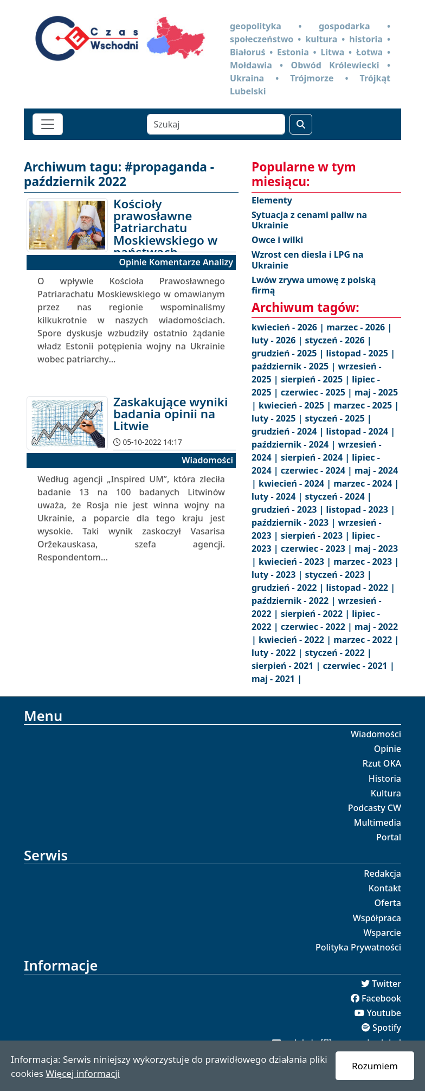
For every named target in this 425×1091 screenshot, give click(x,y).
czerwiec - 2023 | (318, 548)
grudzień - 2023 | (289, 509)
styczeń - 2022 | (338, 653)
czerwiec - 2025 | (318, 392)
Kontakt (385, 888)
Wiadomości (376, 734)
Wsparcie (382, 933)
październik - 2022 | (295, 601)
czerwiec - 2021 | (359, 666)
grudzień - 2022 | (289, 588)
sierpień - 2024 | (316, 457)
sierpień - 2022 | (316, 614)
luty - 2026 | (278, 340)
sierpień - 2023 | (316, 535)
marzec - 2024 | (366, 483)
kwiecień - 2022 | (296, 640)
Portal (388, 837)
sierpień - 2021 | (287, 666)
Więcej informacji (83, 1073)
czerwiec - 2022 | (318, 627)
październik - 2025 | (295, 366)
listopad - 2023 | (360, 509)
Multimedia (377, 822)
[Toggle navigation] (48, 124)
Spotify (386, 1027)
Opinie (387, 749)
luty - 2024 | (278, 496)
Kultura (386, 793)
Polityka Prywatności (358, 947)
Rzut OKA (382, 763)
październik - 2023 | (295, 522)
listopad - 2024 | (360, 431)
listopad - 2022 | (360, 588)
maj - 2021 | (277, 679)
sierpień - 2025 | (316, 379)
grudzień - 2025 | (289, 353)
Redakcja (382, 873)
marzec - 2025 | (366, 405)
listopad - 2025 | (360, 353)
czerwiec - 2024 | (318, 470)
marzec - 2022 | (366, 640)
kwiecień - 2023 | (296, 561)
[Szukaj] (216, 124)
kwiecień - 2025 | (296, 405)
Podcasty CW (374, 808)
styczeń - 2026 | (338, 340)
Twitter (386, 984)
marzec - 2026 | (359, 327)
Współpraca (377, 918)
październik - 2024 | (295, 444)
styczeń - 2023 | (338, 574)
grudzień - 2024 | (289, 431)
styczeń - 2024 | (338, 496)
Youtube (383, 1013)
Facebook (381, 998)
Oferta (388, 903)
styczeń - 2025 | (338, 418)
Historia (385, 778)
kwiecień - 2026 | (289, 327)
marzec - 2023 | (366, 561)
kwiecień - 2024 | (296, 483)
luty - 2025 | (278, 418)
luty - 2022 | (278, 653)
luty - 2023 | (278, 574)
